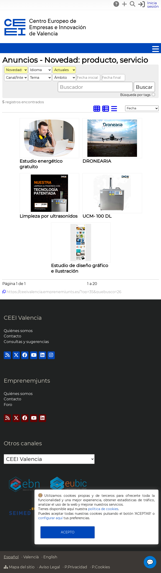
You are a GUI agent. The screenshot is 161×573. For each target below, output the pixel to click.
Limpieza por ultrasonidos (48, 216)
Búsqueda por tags (137, 95)
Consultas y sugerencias (26, 342)
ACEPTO (67, 532)
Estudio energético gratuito (41, 163)
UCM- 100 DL (96, 216)
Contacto (12, 336)
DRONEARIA (96, 161)
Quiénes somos (18, 331)
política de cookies (103, 509)
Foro (8, 404)
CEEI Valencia (23, 317)
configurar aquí (50, 518)
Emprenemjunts (27, 380)
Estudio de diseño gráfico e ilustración (79, 268)
